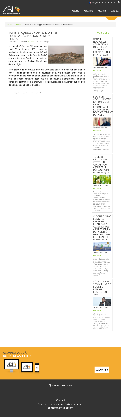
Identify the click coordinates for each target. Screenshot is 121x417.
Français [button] (94, 2)
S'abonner (102, 369)
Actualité (17, 25)
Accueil (9, 25)
